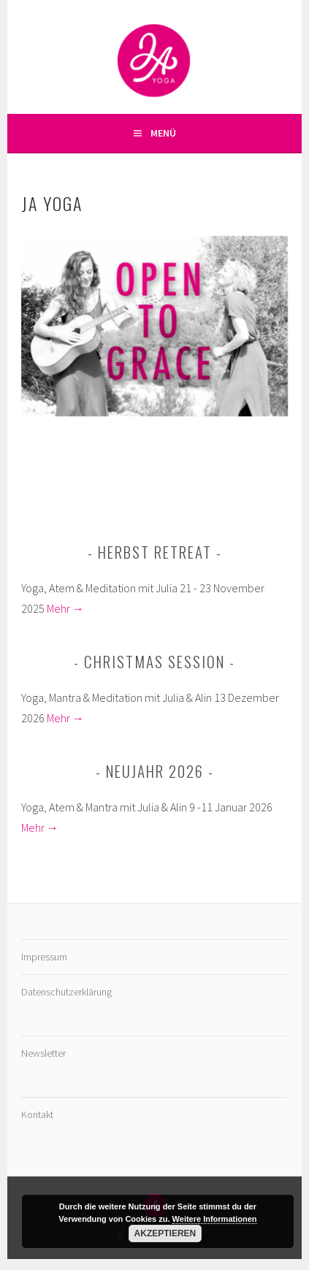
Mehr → (65, 608)
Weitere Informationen (214, 1218)
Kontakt (37, 1114)
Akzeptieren (165, 1233)
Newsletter (43, 1053)
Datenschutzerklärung (66, 991)
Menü (163, 132)
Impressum (44, 956)
